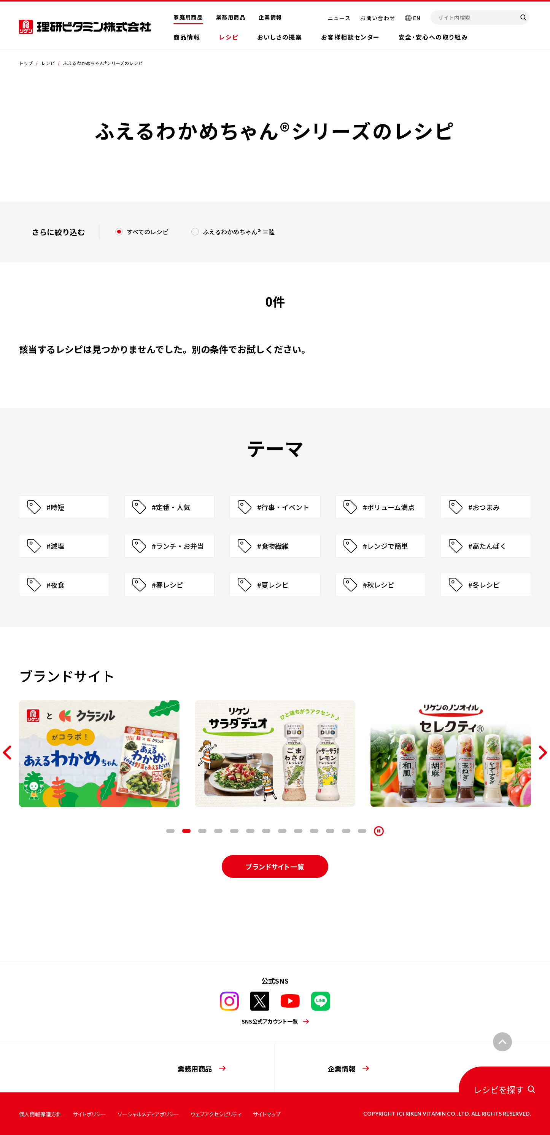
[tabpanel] (99, 753)
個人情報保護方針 (40, 1114)
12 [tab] (346, 831)
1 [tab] (170, 831)
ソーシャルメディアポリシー (148, 1114)
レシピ (228, 36)
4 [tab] (218, 831)
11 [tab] (330, 831)
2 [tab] (186, 831)
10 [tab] (314, 831)
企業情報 (270, 17)
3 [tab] (202, 831)
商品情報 (186, 36)
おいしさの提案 (279, 36)
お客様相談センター (350, 36)
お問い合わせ (377, 18)
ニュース (339, 18)
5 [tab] (234, 831)
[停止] (379, 831)
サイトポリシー (89, 1114)
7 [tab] (266, 831)
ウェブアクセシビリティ (216, 1114)
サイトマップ (267, 1114)
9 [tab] (298, 831)
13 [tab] (362, 831)
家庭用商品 (188, 17)
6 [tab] (250, 831)
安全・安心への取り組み (433, 36)
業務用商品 (230, 17)
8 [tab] (282, 831)
